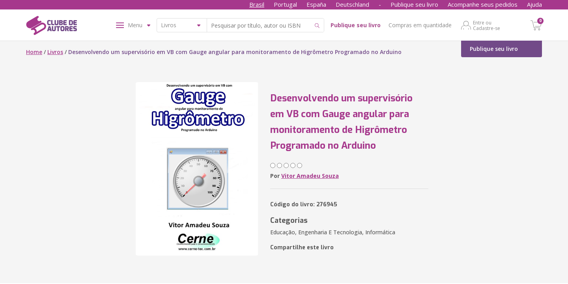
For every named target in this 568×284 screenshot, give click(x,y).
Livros (55, 52)
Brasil (256, 4)
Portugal (285, 4)
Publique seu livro (414, 4)
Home (34, 52)
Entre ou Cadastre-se (486, 25)
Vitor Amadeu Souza (310, 175)
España (316, 4)
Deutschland (352, 4)
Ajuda (534, 4)
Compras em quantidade (420, 25)
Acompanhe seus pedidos (483, 4)
